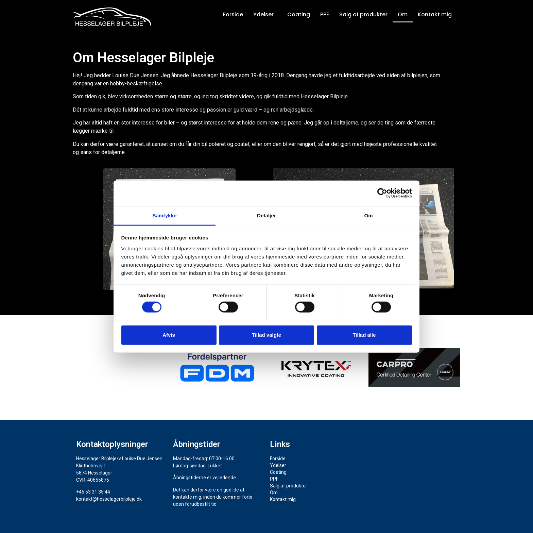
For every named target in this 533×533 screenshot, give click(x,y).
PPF (324, 14)
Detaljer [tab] (266, 215)
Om (403, 14)
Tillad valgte (266, 335)
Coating (298, 14)
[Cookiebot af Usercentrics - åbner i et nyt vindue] (382, 193)
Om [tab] (368, 215)
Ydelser (263, 14)
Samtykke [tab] (165, 215)
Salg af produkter (363, 14)
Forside (233, 14)
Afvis (168, 335)
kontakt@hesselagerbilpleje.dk (109, 499)
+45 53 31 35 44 (93, 492)
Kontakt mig (435, 14)
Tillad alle (364, 335)
